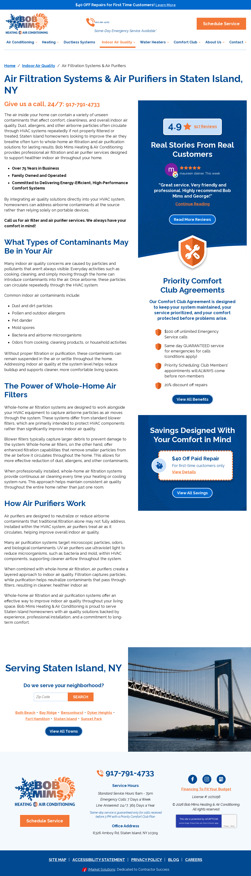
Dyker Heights (102, 712)
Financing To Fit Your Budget (206, 788)
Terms (232, 824)
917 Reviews (205, 126)
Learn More (165, 5)
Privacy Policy (194, 821)
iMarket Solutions (101, 867)
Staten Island (65, 718)
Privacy (226, 824)
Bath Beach (23, 712)
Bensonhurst (73, 712)
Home (10, 65)
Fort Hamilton (36, 718)
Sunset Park (93, 718)
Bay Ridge (47, 712)
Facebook (192, 778)
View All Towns (64, 731)
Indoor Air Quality (38, 65)
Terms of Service (208, 821)
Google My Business (221, 778)
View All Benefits (192, 399)
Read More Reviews (192, 219)
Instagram (206, 778)
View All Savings (192, 491)
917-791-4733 (126, 20)
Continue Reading (192, 204)
